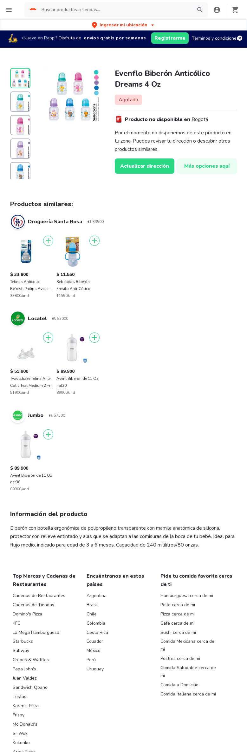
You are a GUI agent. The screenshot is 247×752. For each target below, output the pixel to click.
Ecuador (95, 641)
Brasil (92, 605)
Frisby (18, 715)
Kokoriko (21, 743)
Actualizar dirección (144, 166)
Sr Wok (20, 733)
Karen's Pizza (26, 706)
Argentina (97, 596)
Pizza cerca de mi (177, 614)
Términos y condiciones (215, 38)
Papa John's (24, 669)
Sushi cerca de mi (178, 632)
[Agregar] (48, 241)
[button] (123, 25)
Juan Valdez (24, 678)
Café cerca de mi (177, 623)
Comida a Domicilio (179, 685)
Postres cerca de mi (180, 658)
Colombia (96, 623)
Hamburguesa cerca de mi (186, 596)
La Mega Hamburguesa (36, 632)
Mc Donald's (25, 724)
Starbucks (23, 641)
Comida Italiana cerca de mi (188, 694)
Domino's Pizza (27, 614)
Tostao (20, 697)
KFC (16, 623)
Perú (91, 660)
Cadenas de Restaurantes (39, 596)
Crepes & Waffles (31, 660)
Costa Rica (97, 632)
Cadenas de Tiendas (33, 605)
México (94, 651)
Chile (92, 614)
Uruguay (95, 669)
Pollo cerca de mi (177, 605)
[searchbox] (115, 9)
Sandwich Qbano (30, 687)
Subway (21, 651)
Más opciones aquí (207, 166)
